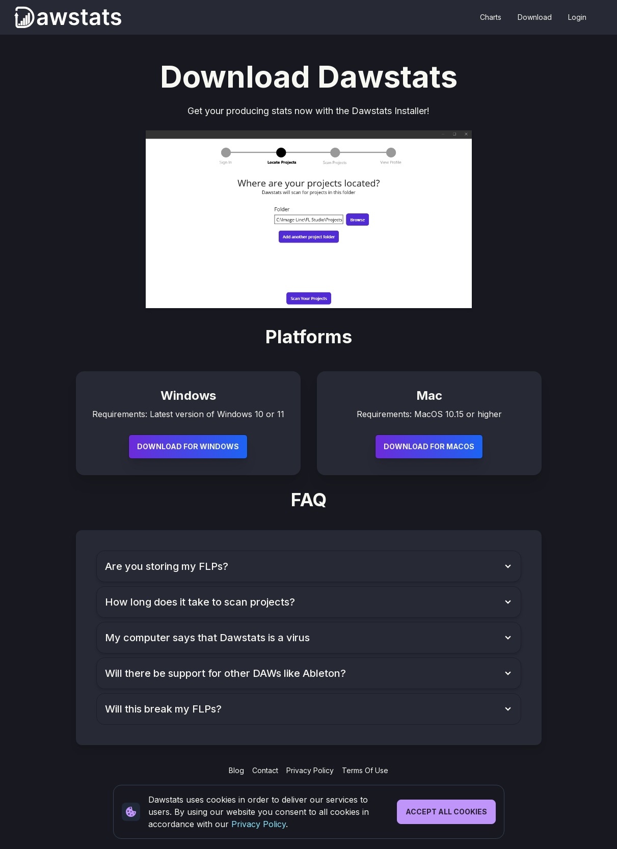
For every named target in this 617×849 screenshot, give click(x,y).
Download (535, 17)
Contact (265, 770)
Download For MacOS (429, 446)
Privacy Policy (258, 824)
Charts (490, 17)
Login (577, 17)
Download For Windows (188, 446)
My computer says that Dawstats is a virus (207, 638)
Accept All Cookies (446, 811)
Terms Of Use (365, 770)
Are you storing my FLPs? (166, 566)
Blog (236, 770)
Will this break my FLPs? (163, 709)
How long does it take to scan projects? (200, 602)
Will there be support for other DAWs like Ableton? (225, 673)
